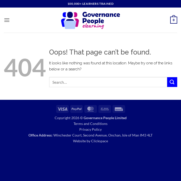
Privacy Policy (90, 129)
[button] (7, 20)
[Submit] (172, 82)
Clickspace (99, 141)
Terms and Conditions (90, 123)
